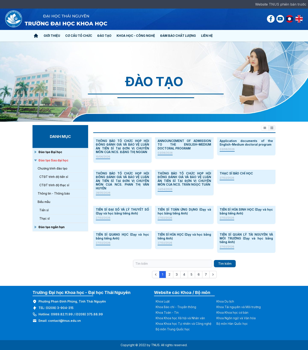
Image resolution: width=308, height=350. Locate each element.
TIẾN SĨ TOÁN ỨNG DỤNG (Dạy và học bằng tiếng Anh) (184, 211)
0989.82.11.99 (62, 314)
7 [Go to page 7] (206, 274)
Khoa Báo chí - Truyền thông (176, 307)
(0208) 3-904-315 (60, 308)
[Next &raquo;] (213, 274)
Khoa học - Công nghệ (136, 35)
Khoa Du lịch (225, 301)
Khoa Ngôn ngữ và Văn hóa (236, 318)
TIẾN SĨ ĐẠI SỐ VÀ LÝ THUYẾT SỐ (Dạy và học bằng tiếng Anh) (122, 211)
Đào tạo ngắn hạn (51, 227)
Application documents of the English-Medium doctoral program (246, 142)
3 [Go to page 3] (177, 274)
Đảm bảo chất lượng (178, 35)
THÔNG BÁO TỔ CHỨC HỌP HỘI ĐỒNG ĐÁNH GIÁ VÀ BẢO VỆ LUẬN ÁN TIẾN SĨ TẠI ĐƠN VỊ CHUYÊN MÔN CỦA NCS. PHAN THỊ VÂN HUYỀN (122, 180)
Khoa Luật (163, 301)
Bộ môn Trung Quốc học (173, 329)
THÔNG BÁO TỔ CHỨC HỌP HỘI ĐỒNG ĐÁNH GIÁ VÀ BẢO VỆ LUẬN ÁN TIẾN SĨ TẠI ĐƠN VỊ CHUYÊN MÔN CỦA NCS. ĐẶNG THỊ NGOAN (122, 146)
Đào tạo (104, 35)
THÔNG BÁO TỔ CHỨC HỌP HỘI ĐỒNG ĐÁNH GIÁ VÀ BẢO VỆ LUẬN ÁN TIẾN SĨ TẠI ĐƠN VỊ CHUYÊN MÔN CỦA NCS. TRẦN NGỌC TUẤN (184, 178)
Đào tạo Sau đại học (53, 160)
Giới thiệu (52, 35)
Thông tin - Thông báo (54, 193)
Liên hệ (207, 35)
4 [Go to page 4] (184, 274)
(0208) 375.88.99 (89, 314)
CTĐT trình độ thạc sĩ (54, 185)
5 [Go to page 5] (191, 274)
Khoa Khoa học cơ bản (232, 312)
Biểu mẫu (44, 202)
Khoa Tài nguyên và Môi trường (238, 307)
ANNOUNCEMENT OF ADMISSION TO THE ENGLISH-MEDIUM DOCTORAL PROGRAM (184, 144)
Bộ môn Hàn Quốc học (232, 323)
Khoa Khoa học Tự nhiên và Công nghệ (183, 323)
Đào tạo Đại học (50, 152)
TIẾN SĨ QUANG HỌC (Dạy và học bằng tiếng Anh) (122, 236)
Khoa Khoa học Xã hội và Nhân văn (180, 318)
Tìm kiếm (224, 263)
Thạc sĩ (44, 218)
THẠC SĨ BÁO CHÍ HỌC (236, 173)
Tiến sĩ (44, 210)
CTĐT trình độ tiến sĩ (53, 177)
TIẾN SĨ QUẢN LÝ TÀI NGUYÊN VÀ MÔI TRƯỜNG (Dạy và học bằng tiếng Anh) (246, 238)
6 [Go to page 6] (199, 274)
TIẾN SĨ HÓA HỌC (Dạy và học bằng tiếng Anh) (184, 236)
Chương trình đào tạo (52, 168)
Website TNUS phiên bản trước (280, 4)
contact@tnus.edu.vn (64, 320)
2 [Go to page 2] (169, 274)
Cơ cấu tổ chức (78, 35)
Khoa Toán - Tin (167, 312)
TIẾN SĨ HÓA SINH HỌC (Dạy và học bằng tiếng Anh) (246, 211)
